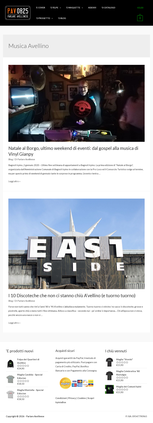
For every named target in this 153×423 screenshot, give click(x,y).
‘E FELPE (56, 9)
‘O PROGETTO (115, 9)
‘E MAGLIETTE (71, 9)
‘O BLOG (129, 9)
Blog (10, 151)
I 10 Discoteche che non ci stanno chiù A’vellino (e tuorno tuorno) (72, 288)
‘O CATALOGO (98, 9)
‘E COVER (45, 9)
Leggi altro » (14, 173)
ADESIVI (86, 9)
